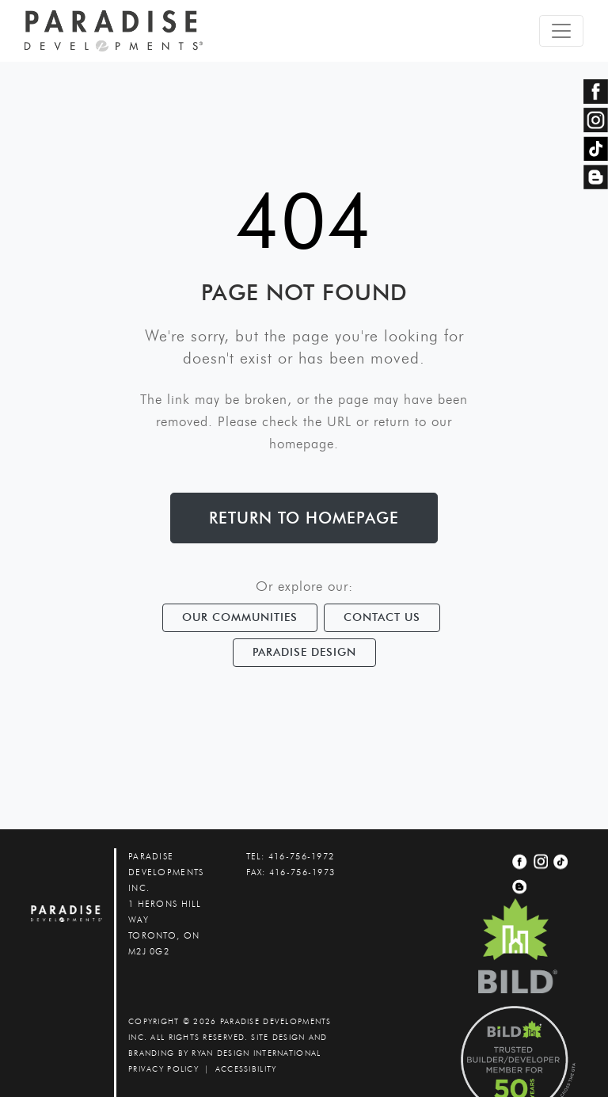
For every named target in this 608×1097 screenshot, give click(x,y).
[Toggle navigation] (561, 31)
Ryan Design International (256, 1053)
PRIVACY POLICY (163, 1069)
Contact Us (382, 617)
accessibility (246, 1069)
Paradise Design (304, 652)
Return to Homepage (304, 518)
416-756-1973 (302, 872)
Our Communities (240, 617)
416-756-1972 (301, 856)
